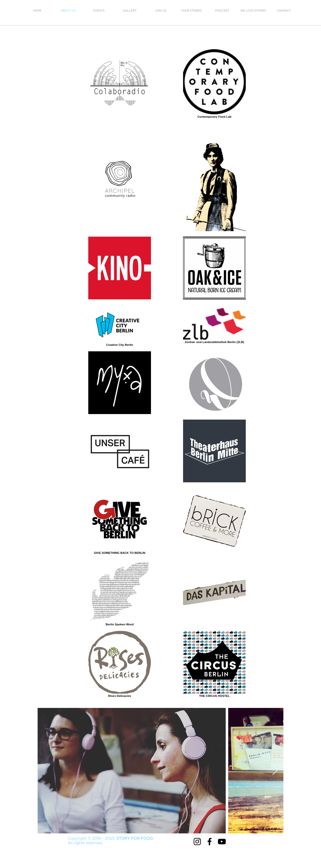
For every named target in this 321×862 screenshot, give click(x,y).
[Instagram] (197, 841)
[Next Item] (275, 771)
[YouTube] (222, 841)
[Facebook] (209, 841)
